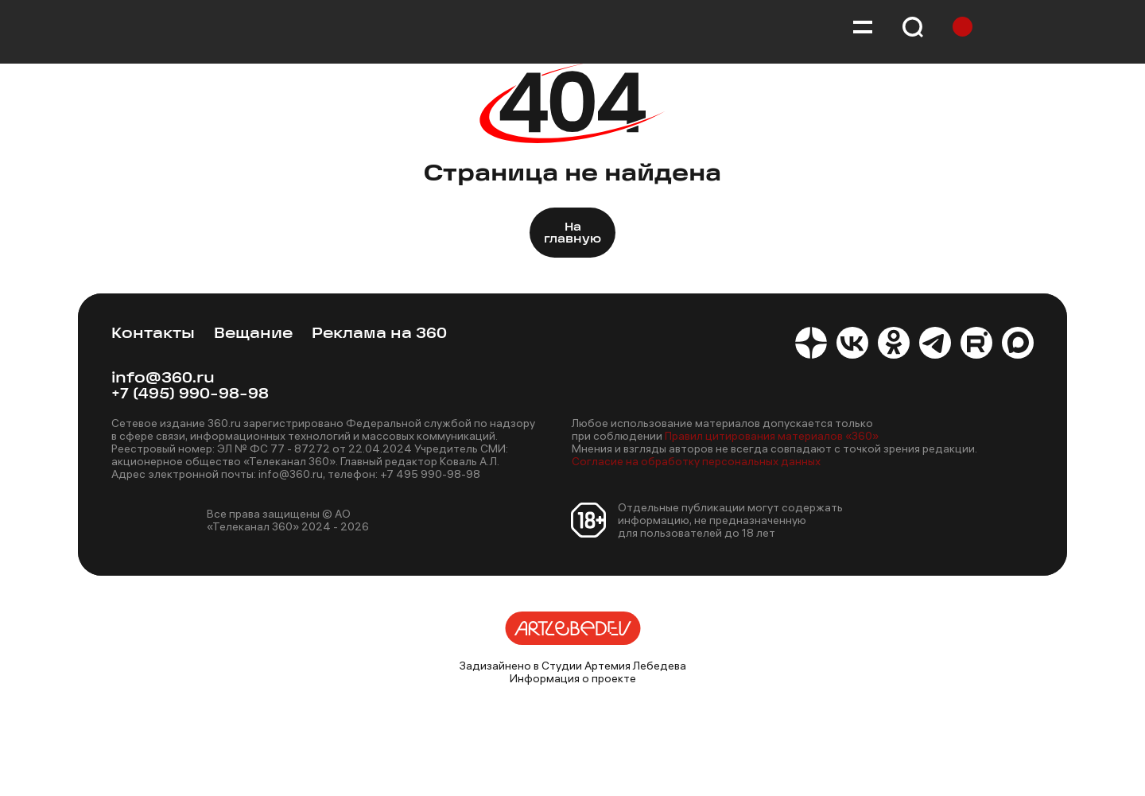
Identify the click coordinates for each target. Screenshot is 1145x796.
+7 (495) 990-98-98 (190, 395)
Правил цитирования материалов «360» (772, 436)
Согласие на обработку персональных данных (696, 461)
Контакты (153, 334)
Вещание (253, 334)
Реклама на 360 (379, 334)
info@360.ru (163, 379)
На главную (572, 234)
